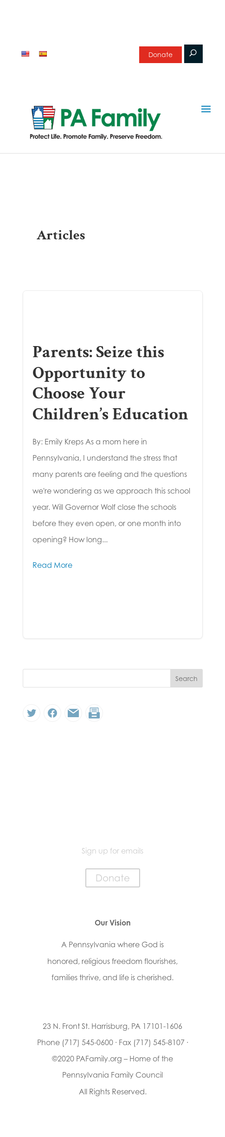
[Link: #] (73, 713)
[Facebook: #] (52, 713)
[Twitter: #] (31, 713)
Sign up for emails (90, 53)
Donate (160, 54)
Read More (52, 565)
